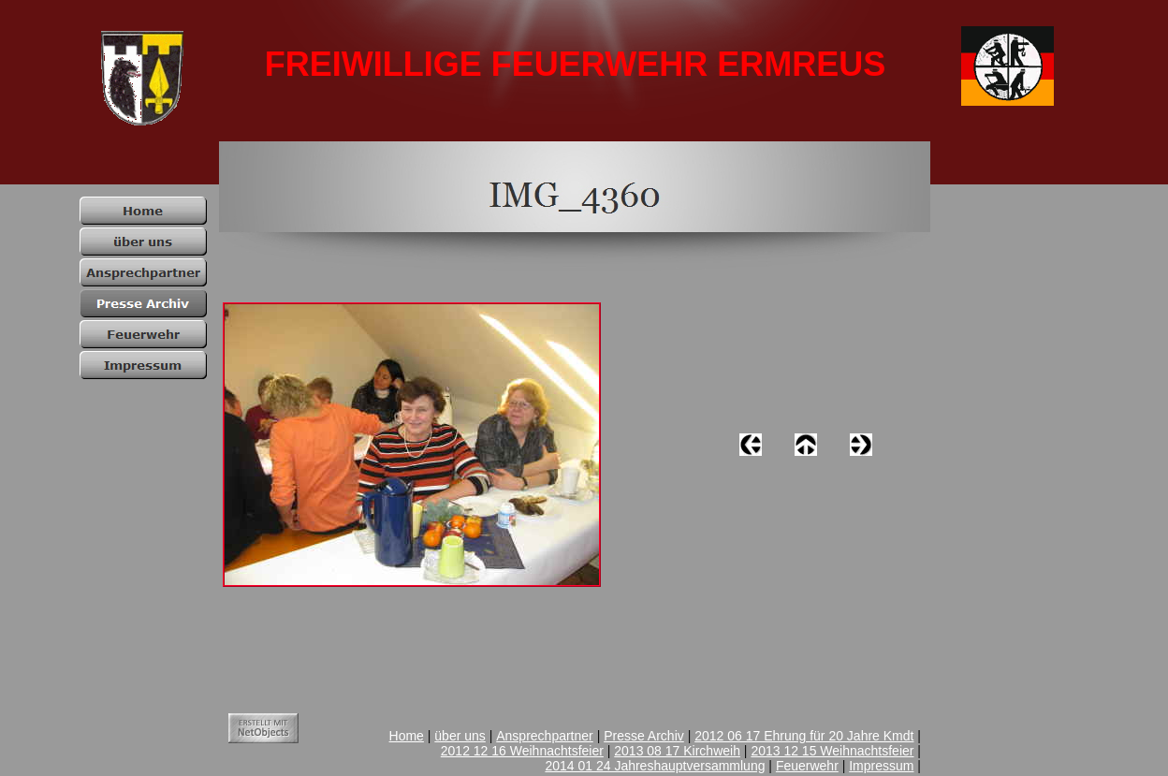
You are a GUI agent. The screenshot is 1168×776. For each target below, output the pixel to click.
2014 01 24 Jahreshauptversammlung (655, 765)
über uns (459, 735)
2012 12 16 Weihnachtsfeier (522, 750)
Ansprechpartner (544, 735)
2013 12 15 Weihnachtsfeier (832, 750)
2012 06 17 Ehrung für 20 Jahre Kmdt (803, 735)
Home (406, 735)
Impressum (881, 765)
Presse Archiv (644, 735)
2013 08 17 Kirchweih (677, 750)
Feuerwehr (807, 765)
